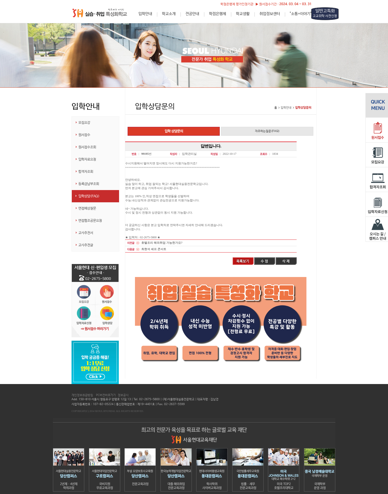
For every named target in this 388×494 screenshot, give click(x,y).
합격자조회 (85, 172)
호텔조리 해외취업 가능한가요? (161, 242)
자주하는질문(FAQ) (267, 131)
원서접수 (84, 135)
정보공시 (123, 395)
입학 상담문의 (174, 131)
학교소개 (169, 14)
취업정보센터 (269, 14)
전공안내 (192, 14)
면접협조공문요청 (90, 221)
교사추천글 (85, 245)
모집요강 (84, 123)
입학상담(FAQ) (88, 196)
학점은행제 (217, 14)
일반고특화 (325, 13)
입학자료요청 (87, 159)
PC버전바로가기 (106, 395)
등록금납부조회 (88, 184)
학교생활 (243, 14)
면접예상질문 (87, 208)
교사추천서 (85, 233)
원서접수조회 (87, 147)
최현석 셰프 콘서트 (153, 249)
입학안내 (145, 14)
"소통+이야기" (301, 14)
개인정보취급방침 (82, 395)
